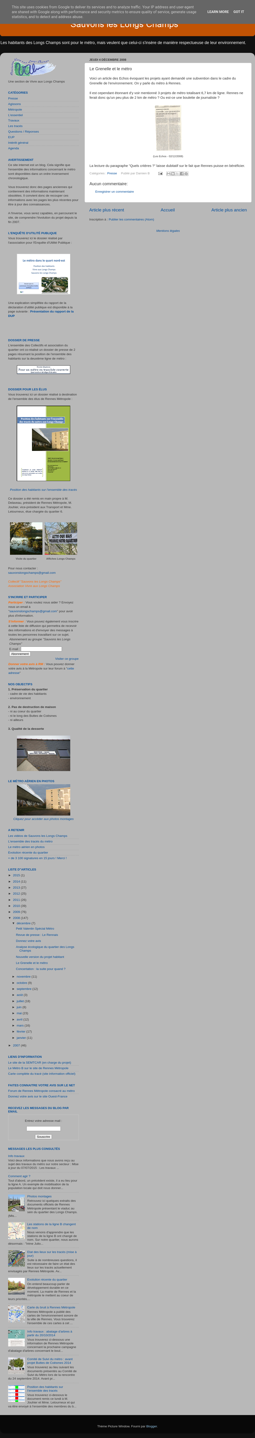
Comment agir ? (19, 1176)
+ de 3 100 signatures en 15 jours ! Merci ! (37, 858)
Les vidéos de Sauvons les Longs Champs (37, 836)
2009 (17, 912)
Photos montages (39, 1196)
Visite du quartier (26, 558)
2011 (17, 900)
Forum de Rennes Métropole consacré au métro (41, 1091)
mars (21, 1025)
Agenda (13, 148)
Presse (112, 173)
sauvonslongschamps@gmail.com (32, 572)
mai (20, 1013)
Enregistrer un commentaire (114, 191)
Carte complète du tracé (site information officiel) (41, 1073)
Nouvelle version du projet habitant (40, 957)
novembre (24, 976)
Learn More (218, 12)
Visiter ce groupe (67, 658)
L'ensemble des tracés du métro (30, 841)
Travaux (13, 120)
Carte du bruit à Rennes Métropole (51, 1307)
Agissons (14, 104)
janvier (22, 1037)
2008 (17, 918)
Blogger (151, 1426)
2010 (17, 906)
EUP (11, 137)
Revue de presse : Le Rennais (37, 935)
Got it (238, 12)
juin (19, 1007)
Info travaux (16, 1156)
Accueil (168, 209)
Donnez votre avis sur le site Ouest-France (37, 1096)
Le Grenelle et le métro (32, 963)
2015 (17, 875)
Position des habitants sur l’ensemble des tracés (43, 489)
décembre (24, 923)
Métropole (15, 109)
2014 (17, 881)
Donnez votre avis (28, 941)
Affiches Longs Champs (61, 558)
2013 (17, 887)
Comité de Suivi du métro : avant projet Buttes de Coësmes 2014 (50, 1361)
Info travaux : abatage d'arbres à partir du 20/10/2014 (49, 1333)
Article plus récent (106, 209)
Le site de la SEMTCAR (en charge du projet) (39, 1062)
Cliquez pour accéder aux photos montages (43, 819)
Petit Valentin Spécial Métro (35, 928)
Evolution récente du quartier (28, 852)
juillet (21, 1001)
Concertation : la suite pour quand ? (41, 969)
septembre (24, 989)
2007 (17, 1045)
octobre (22, 983)
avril (20, 1019)
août (20, 995)
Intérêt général (18, 142)
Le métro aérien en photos (26, 847)
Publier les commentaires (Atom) (131, 219)
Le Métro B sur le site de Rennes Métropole (38, 1068)
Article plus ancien (229, 209)
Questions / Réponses (23, 131)
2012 (17, 893)
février (21, 1031)
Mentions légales (168, 231)
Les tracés (15, 126)
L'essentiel (15, 115)
